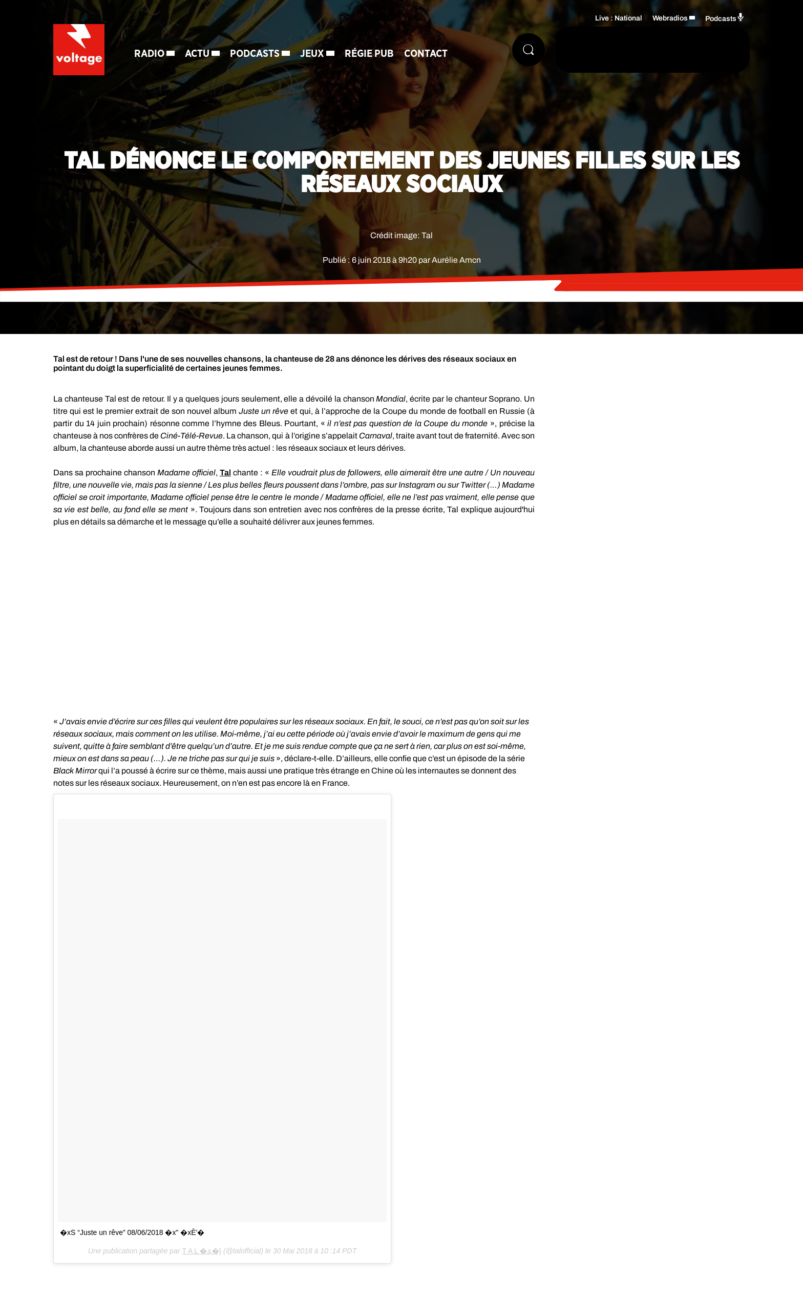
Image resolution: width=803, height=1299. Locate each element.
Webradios (670, 18)
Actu (197, 54)
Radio (149, 54)
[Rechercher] (528, 49)
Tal (225, 472)
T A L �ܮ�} (201, 1251)
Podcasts (255, 54)
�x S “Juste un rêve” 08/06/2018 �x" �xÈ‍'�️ (132, 1232)
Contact (426, 54)
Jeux (312, 54)
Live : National (618, 18)
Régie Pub (369, 54)
